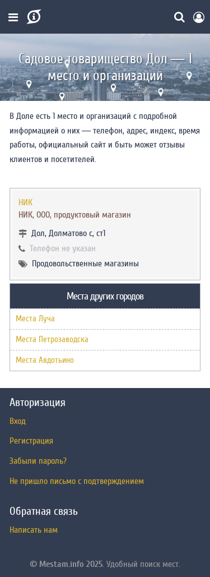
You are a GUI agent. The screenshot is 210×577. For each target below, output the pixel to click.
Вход (18, 421)
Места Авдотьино (45, 360)
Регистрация (31, 441)
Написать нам (34, 530)
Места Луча (35, 319)
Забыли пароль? (38, 461)
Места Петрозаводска (52, 339)
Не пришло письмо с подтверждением (77, 481)
